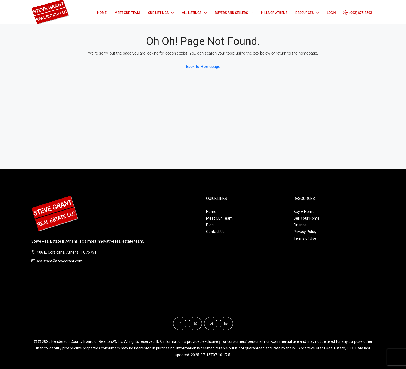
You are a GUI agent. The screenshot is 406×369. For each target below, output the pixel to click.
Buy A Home (304, 211)
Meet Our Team (127, 13)
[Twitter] (195, 323)
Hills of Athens (274, 13)
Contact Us (215, 232)
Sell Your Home (306, 218)
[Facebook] (179, 323)
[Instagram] (210, 323)
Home (102, 13)
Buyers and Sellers (231, 13)
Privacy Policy (305, 232)
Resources (304, 13)
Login (331, 13)
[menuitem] (357, 12)
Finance (300, 225)
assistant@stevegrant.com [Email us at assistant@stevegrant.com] (60, 261)
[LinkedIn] (226, 323)
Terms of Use (305, 238)
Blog (210, 225)
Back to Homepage (203, 66)
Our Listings (158, 13)
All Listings (191, 13)
